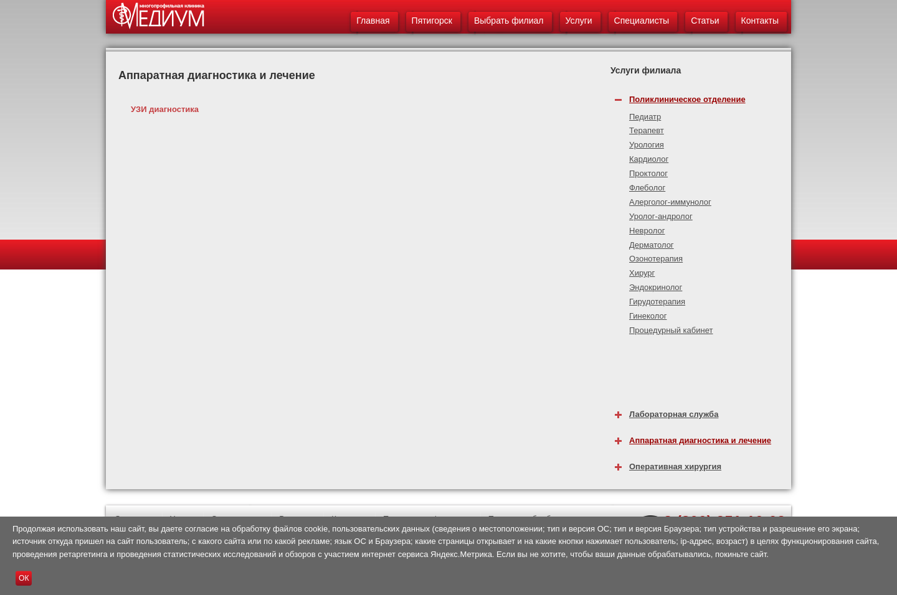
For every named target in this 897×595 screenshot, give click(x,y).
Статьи (705, 21)
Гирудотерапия (657, 301)
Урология (646, 144)
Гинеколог (648, 316)
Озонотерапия (656, 258)
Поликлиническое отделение (687, 99)
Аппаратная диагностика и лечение (700, 440)
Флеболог (647, 187)
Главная (372, 21)
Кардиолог (648, 159)
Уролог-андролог (661, 216)
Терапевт (646, 130)
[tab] (700, 96)
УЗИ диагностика (165, 109)
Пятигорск (432, 21)
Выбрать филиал (509, 21)
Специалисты (642, 21)
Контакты (760, 21)
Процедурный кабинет (671, 330)
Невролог (647, 230)
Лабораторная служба (673, 414)
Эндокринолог (655, 287)
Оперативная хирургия (675, 466)
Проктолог (648, 173)
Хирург (642, 273)
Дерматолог (651, 245)
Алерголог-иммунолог (670, 202)
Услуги (579, 21)
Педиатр (645, 116)
